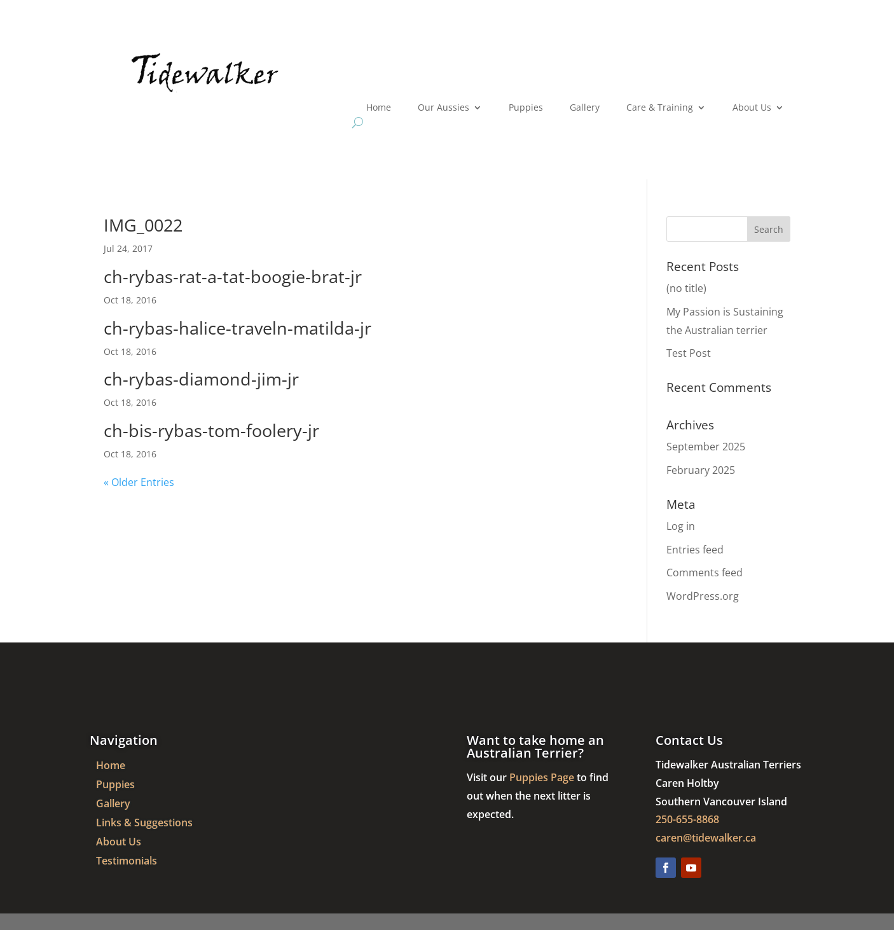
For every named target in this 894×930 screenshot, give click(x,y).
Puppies (526, 108)
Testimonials (126, 862)
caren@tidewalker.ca (706, 838)
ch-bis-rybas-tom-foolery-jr (211, 430)
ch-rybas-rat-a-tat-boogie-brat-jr (233, 276)
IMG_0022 (143, 225)
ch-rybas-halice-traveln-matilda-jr (237, 328)
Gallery (585, 108)
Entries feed (695, 550)
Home (378, 108)
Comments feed (704, 573)
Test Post (688, 353)
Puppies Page (541, 777)
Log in (680, 526)
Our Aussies (443, 108)
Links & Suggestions (144, 823)
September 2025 (705, 447)
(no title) (686, 288)
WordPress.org (702, 596)
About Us (751, 108)
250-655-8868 (687, 819)
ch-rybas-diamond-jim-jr (201, 379)
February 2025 (700, 470)
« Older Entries (139, 482)
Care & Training (659, 108)
